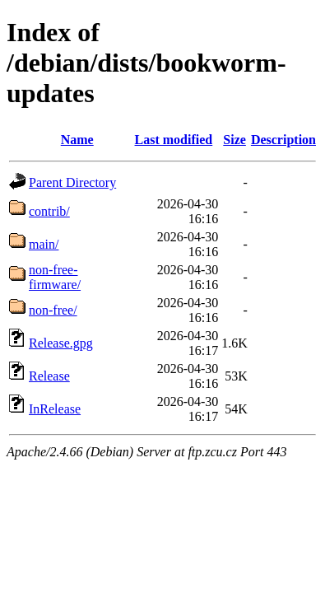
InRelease (55, 409)
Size (234, 140)
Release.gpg (61, 343)
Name (77, 140)
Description (283, 140)
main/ (43, 244)
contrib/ (49, 211)
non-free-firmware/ (55, 277)
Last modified (174, 140)
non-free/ (53, 310)
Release (49, 376)
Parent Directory (72, 182)
